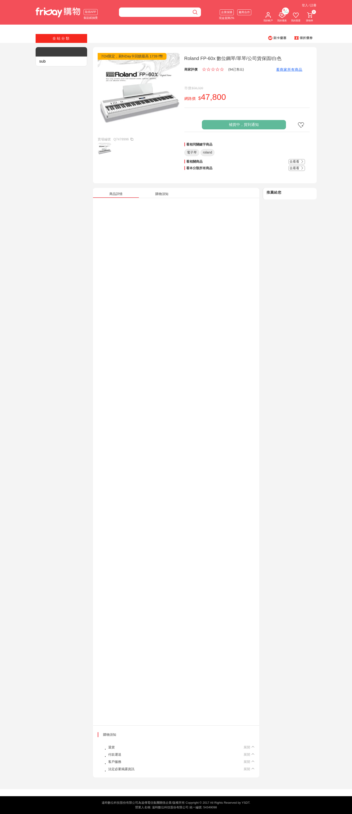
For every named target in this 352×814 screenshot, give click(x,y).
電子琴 (192, 152)
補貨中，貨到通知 (244, 125)
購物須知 (109, 734)
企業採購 (226, 12)
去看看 (296, 161)
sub (42, 61)
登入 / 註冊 (309, 5)
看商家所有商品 (289, 69)
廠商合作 (244, 12)
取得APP (90, 12)
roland (207, 152)
